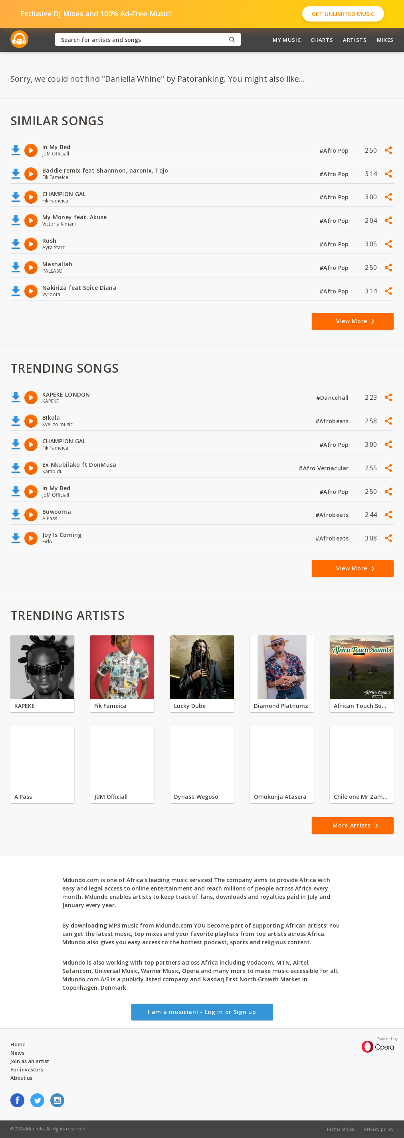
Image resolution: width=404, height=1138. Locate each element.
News (17, 1052)
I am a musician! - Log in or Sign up (202, 1012)
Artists (355, 39)
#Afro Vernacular (325, 468)
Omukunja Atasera (280, 796)
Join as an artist (29, 1061)
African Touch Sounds (362, 706)
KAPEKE (24, 706)
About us (21, 1077)
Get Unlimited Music (343, 14)
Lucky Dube (190, 706)
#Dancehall (333, 397)
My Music (287, 39)
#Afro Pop (335, 150)
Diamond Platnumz (281, 706)
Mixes (385, 39)
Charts (322, 39)
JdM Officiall (111, 796)
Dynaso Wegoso (196, 796)
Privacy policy (379, 1129)
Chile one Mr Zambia (362, 796)
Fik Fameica (110, 706)
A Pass (23, 796)
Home (18, 1044)
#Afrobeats (333, 421)
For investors (26, 1069)
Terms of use (340, 1129)
